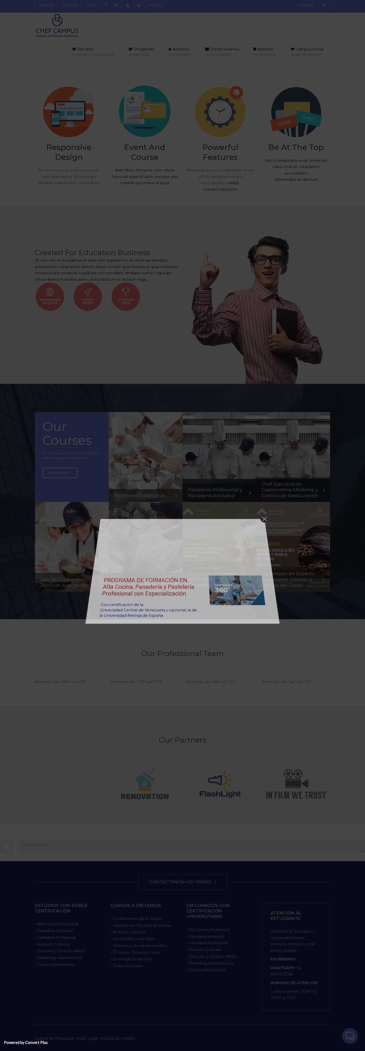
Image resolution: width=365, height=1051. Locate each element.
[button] (351, 1040)
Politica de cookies (118, 1038)
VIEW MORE (60, 482)
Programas (141, 52)
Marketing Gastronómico (59, 957)
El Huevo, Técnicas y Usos (136, 952)
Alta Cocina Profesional (57, 924)
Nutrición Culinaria (53, 944)
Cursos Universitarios (55, 964)
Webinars (70, 5)
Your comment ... (191, 846)
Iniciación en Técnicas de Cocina (142, 925)
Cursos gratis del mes (132, 958)
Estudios (93, 52)
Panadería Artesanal (55, 930)
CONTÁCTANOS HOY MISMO (182, 881)
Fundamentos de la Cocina (137, 918)
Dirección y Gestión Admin (61, 951)
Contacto (306, 5)
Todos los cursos (127, 965)
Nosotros (179, 52)
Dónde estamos (222, 52)
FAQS (91, 5)
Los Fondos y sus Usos (133, 939)
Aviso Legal (87, 1038)
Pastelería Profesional (56, 937)
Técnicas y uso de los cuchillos (140, 945)
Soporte (155, 5)
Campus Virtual (307, 52)
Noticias (46, 5)
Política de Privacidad (55, 1038)
